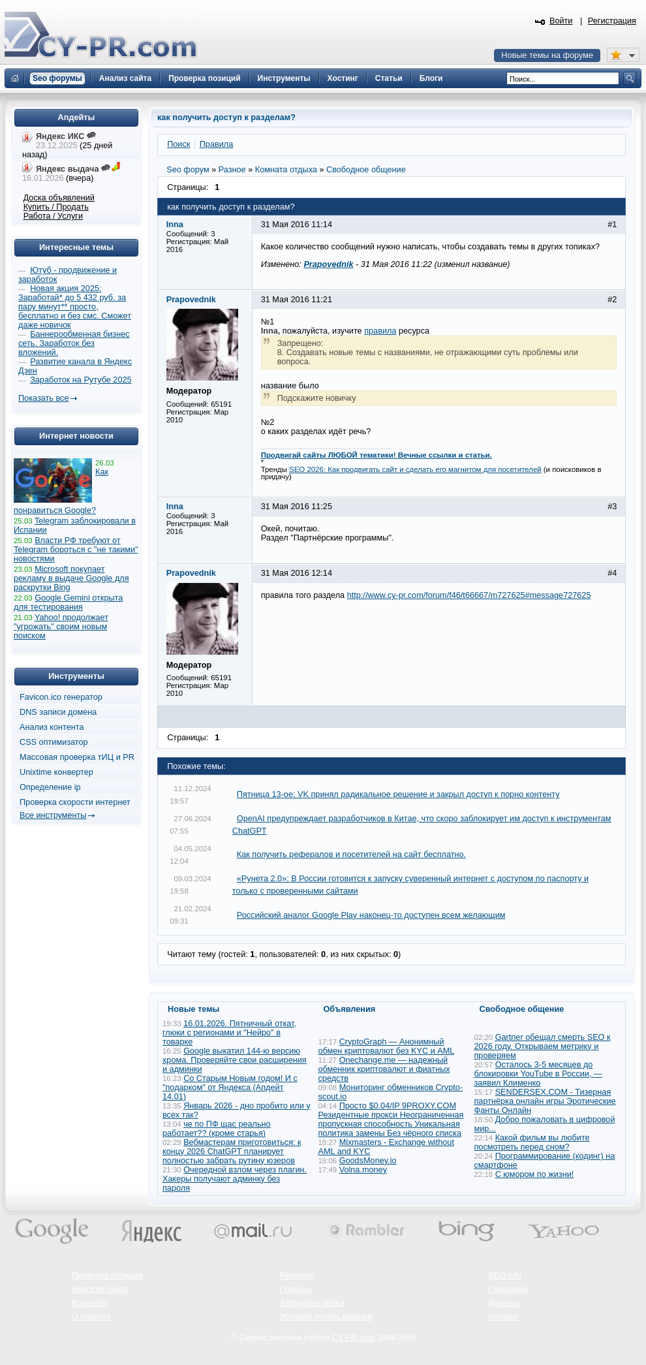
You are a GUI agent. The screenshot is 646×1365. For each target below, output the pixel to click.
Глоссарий (508, 1289)
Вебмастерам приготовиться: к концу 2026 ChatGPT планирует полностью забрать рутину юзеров (231, 1151)
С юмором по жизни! (534, 1174)
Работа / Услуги (53, 216)
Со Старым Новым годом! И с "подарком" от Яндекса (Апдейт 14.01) (230, 1087)
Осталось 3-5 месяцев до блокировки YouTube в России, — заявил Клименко (538, 1074)
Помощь (296, 1289)
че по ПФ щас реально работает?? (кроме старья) (216, 1129)
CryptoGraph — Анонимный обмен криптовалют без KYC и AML (386, 1046)
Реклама (296, 1275)
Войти (561, 20)
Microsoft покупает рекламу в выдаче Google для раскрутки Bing (71, 578)
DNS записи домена (58, 712)
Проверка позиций (107, 1275)
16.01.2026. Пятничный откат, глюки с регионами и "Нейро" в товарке (229, 1032)
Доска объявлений (59, 197)
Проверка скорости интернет (75, 802)
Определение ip (50, 787)
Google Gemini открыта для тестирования (68, 602)
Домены (503, 1303)
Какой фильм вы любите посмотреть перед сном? (532, 1142)
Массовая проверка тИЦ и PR (77, 757)
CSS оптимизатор (54, 742)
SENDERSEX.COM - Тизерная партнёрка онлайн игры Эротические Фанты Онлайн (545, 1101)
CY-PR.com (353, 1337)
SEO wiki (504, 1275)
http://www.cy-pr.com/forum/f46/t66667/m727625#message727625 (469, 595)
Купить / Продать (56, 207)
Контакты (90, 1303)
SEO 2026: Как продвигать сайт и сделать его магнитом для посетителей (415, 469)
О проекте (91, 1316)
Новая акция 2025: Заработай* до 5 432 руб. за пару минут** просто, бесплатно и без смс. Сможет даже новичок (74, 307)
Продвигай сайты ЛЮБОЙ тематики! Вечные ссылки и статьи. (376, 455)
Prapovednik (328, 264)
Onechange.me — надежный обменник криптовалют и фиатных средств (384, 1069)
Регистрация (612, 20)
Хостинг (503, 1316)
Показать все (43, 398)
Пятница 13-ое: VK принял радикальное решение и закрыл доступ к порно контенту (398, 794)
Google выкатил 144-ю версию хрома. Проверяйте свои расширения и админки (234, 1060)
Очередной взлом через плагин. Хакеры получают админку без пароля (234, 1179)
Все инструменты (53, 815)
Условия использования (326, 1316)
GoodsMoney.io (368, 1160)
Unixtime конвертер (56, 772)
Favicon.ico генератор (61, 697)
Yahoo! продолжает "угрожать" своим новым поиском (61, 626)
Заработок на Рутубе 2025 (80, 379)
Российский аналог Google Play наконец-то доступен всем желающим (371, 915)
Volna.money (363, 1169)
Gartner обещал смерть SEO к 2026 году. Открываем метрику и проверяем (542, 1046)
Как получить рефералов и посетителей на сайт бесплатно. (351, 854)
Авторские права (312, 1303)
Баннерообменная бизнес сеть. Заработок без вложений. (74, 343)
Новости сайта (100, 1289)
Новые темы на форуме (547, 55)
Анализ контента (52, 727)
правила (380, 331)
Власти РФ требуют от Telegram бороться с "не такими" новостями (76, 549)
